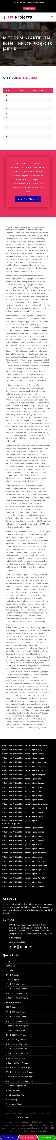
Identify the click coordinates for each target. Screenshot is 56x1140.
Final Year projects (13, 1002)
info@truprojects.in (17, 942)
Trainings (10, 970)
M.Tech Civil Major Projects (17, 1063)
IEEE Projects (11, 1007)
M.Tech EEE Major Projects (17, 1039)
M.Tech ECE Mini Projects (16, 1021)
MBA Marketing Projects (16, 1086)
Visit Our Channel (28, 199)
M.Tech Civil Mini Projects (16, 1058)
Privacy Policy (11, 1099)
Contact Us (10, 966)
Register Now (28, 1137)
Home (8, 961)
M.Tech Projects (12, 979)
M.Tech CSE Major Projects (17, 998)
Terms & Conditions (14, 1104)
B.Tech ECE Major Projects (17, 1016)
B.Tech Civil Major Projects (17, 1053)
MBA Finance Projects (15, 1095)
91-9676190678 (15, 938)
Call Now (9, 1137)
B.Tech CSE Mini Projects (16, 984)
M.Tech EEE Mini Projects (16, 1044)
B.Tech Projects (12, 975)
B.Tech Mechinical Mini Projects (19, 1067)
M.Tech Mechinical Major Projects (20, 1076)
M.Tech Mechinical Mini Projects (19, 1081)
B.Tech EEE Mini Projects (16, 1035)
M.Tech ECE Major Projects (17, 1026)
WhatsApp (47, 1137)
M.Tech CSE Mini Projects (16, 993)
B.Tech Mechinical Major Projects (20, 1072)
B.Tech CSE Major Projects (17, 988)
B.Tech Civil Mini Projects (16, 1048)
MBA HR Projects (13, 1090)
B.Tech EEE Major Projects (16, 1030)
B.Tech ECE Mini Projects (16, 1012)
